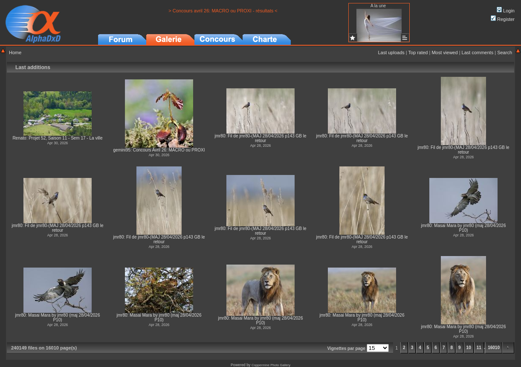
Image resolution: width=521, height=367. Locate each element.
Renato (19, 138)
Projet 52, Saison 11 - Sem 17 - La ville (65, 138)
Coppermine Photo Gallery (271, 365)
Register (503, 19)
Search (504, 52)
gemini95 (122, 150)
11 (479, 347)
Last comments (478, 52)
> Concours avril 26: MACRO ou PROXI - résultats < (223, 10)
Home (15, 52)
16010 (494, 347)
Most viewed (444, 52)
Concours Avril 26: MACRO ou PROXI (169, 150)
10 (468, 347)
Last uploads (391, 52)
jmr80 (219, 136)
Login (506, 10)
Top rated (418, 52)
